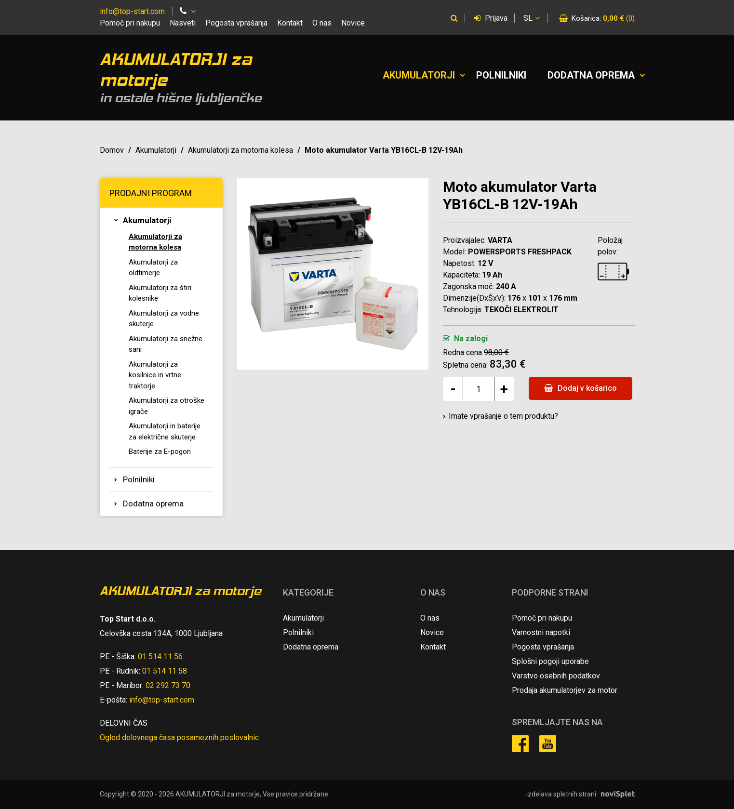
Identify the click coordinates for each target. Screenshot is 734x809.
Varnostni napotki (541, 632)
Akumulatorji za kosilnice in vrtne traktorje (155, 375)
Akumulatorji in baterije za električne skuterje (164, 431)
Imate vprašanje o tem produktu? (503, 416)
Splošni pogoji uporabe (550, 661)
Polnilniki (501, 75)
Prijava (490, 18)
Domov (112, 150)
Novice (353, 22)
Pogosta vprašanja (236, 22)
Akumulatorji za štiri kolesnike (160, 293)
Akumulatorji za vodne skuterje (164, 319)
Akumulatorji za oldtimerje (153, 268)
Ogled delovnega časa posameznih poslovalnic (179, 737)
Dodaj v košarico (580, 388)
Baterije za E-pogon (160, 451)
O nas (322, 22)
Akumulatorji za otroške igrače (166, 406)
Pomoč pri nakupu (130, 22)
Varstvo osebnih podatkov (556, 675)
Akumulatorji (419, 75)
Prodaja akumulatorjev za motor (564, 690)
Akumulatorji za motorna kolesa (240, 150)
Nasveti (183, 22)
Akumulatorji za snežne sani (165, 344)
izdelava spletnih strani (561, 794)
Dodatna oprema (591, 75)
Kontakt (290, 22)
